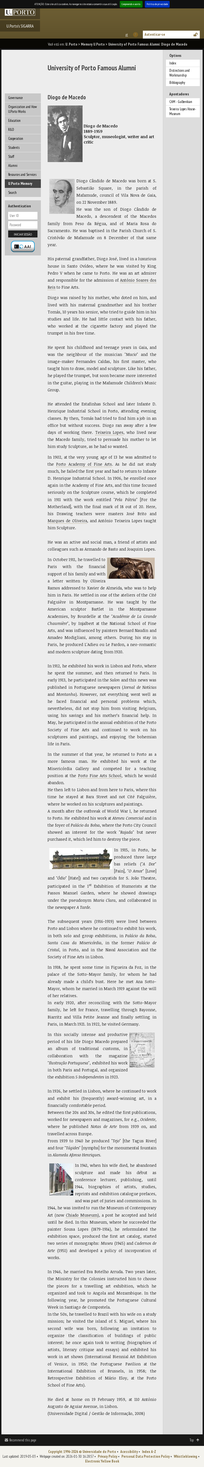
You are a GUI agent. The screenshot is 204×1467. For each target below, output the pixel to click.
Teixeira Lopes (109, 432)
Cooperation (15, 138)
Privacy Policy (107, 1456)
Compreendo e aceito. (131, 4)
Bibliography (177, 82)
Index (172, 63)
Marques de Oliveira (67, 520)
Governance (15, 97)
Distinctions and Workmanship (179, 73)
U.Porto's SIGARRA (20, 26)
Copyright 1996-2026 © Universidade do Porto (82, 1451)
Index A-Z (149, 1451)
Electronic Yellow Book (102, 1461)
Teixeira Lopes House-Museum (182, 111)
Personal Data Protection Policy (145, 1456)
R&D (11, 129)
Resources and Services (22, 174)
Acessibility (129, 1451)
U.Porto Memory (20, 183)
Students (13, 147)
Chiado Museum (81, 1215)
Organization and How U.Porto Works (22, 109)
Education (14, 120)
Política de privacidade (157, 4)
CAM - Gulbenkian (180, 101)
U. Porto (71, 44)
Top (192, 1440)
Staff (11, 156)
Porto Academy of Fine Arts (84, 464)
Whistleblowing (185, 1456)
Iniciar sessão (23, 234)
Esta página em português (126, 34)
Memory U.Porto (93, 44)
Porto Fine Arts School (100, 775)
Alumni (12, 165)
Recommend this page (22, 1440)
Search (12, 192)
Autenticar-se (155, 34)
